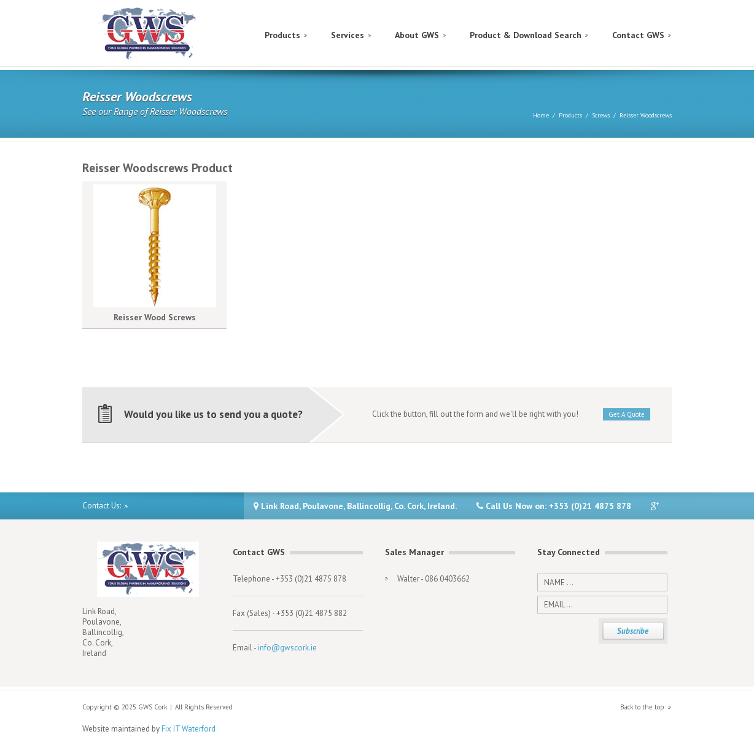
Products (282, 35)
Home (541, 115)
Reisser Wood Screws (155, 317)
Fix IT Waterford (188, 729)
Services (347, 35)
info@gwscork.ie (287, 647)
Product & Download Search (525, 35)
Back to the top (642, 707)
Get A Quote (626, 414)
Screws (601, 115)
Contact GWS (638, 35)
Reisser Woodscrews (646, 115)
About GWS (417, 35)
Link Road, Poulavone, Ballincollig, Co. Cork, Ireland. (355, 505)
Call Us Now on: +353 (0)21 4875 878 (553, 505)
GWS (147, 33)
